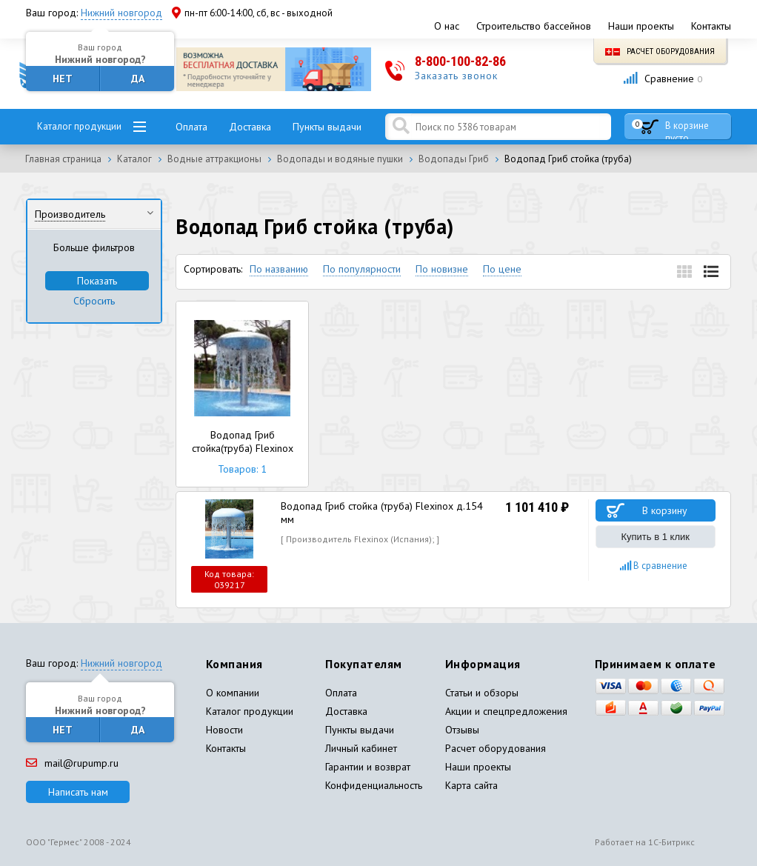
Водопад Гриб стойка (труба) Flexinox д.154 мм (381, 512)
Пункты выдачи (327, 126)
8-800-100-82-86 (460, 61)
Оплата (191, 126)
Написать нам (78, 792)
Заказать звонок (456, 75)
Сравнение (662, 78)
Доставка (250, 126)
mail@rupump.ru (72, 763)
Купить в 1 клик (655, 536)
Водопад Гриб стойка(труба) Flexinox (242, 394)
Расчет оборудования (660, 51)
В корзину (664, 510)
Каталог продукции (79, 126)
